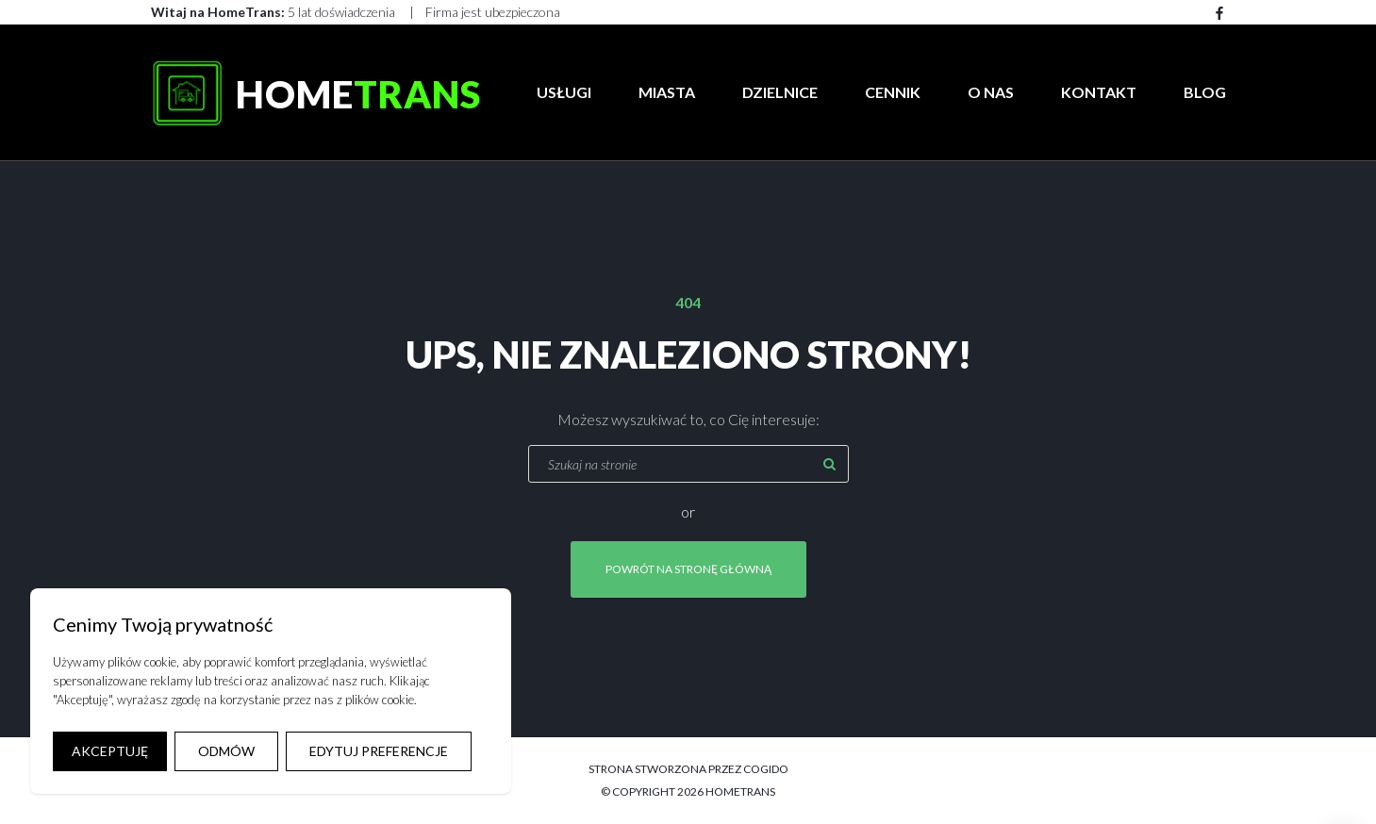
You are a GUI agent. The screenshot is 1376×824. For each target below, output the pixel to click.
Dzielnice (780, 92)
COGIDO (765, 769)
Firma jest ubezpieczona (492, 12)
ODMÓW (226, 751)
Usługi (564, 92)
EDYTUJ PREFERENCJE (378, 751)
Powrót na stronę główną (688, 569)
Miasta (666, 92)
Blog (1205, 92)
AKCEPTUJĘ (110, 751)
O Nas (991, 92)
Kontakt (1098, 92)
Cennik (892, 92)
